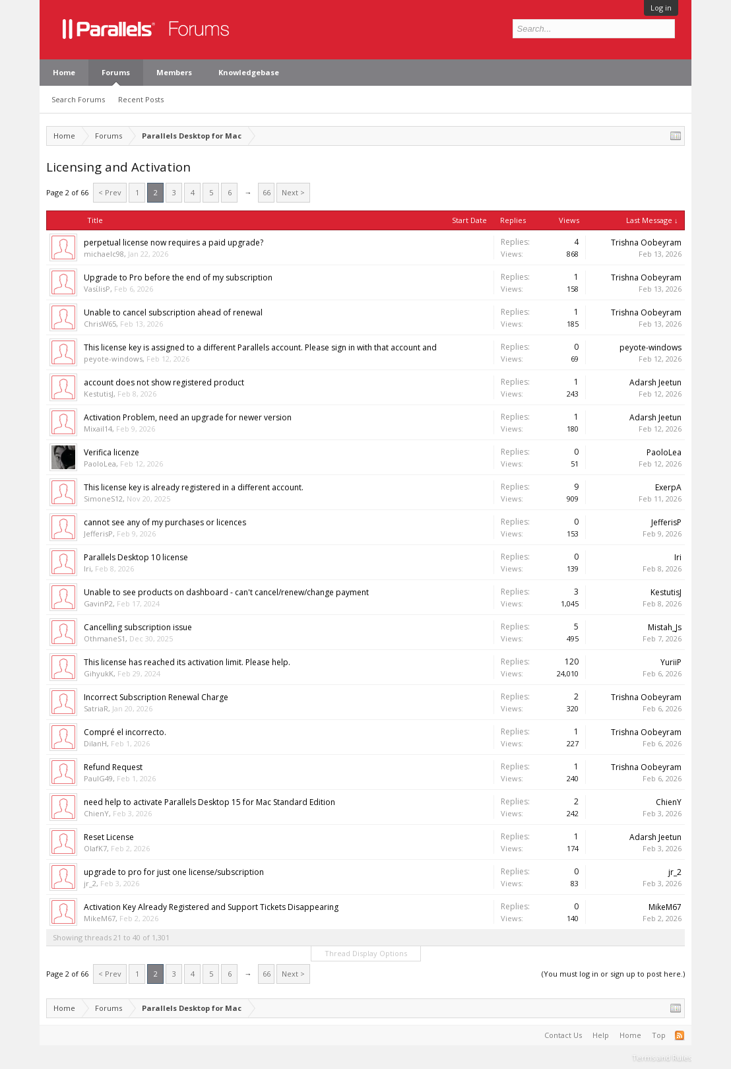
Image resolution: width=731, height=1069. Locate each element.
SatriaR (96, 708)
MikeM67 (99, 918)
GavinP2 (98, 603)
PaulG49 (98, 778)
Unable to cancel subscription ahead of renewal (173, 312)
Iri (87, 568)
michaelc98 (104, 254)
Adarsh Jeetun (655, 382)
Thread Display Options (366, 953)
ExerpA (668, 487)
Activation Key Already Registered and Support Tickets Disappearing (211, 907)
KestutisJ (98, 394)
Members (174, 72)
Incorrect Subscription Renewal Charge (156, 697)
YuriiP (671, 662)
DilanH (95, 743)
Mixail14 (98, 429)
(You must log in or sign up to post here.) (613, 974)
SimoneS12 (103, 498)
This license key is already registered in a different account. (193, 487)
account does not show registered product (164, 382)
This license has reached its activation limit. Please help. (187, 662)
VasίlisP (97, 289)
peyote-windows (113, 359)
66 (266, 192)
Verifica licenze (111, 452)
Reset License (109, 837)
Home (64, 72)
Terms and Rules (661, 1057)
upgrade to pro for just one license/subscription (174, 872)
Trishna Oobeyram (646, 242)
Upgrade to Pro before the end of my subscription (178, 277)
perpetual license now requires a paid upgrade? (173, 242)
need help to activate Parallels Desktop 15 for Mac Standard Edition (209, 802)
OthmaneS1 (104, 638)
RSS (679, 1035)
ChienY (96, 813)
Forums (116, 72)
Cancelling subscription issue (138, 627)
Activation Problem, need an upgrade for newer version (188, 417)
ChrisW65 (100, 324)
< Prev (109, 192)
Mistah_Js (665, 627)
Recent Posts (141, 99)
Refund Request (113, 767)
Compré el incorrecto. (125, 732)
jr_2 (90, 883)
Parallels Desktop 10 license (136, 557)
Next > (293, 192)
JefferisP (98, 533)
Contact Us (563, 1035)
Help (600, 1035)
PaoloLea (100, 464)
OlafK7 (95, 848)
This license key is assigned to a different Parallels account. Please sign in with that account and (260, 347)
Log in (661, 8)
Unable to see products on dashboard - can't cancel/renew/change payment (226, 592)
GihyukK (98, 673)
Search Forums (78, 99)
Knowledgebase (248, 72)
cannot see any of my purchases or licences (165, 522)
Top (659, 1035)
